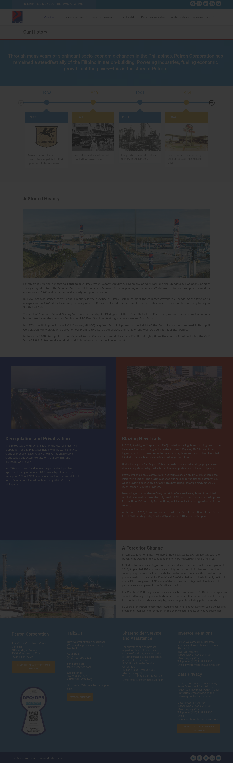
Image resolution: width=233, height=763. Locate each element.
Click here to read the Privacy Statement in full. (116, 391)
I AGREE (116, 407)
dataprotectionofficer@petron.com (102, 384)
